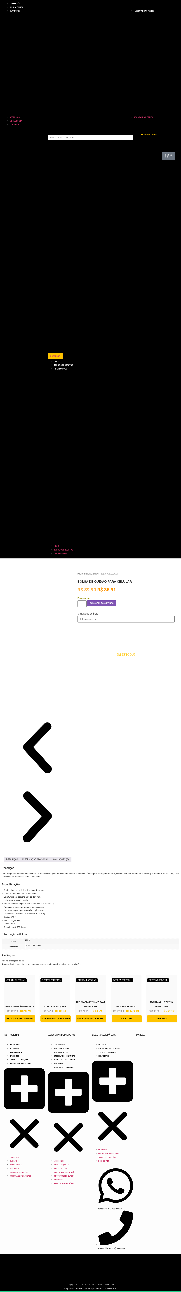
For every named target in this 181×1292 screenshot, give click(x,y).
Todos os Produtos (63, 365)
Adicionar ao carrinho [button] (20, 1018)
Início (56, 361)
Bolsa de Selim (61, 1052)
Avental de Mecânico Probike (19, 1007)
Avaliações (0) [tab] (60, 859)
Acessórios (59, 1045)
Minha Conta (16, 7)
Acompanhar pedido (144, 11)
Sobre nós (15, 3)
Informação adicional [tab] (35, 859)
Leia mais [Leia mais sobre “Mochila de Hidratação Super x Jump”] (162, 1018)
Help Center (104, 1056)
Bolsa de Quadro (61, 1049)
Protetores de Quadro (64, 1060)
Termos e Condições (19, 1060)
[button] (28, 64)
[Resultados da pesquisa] (90, 309)
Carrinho (14, 1049)
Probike (88, 574)
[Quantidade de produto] (82, 603)
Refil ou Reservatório (64, 1067)
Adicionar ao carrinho (102, 602)
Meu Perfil (103, 1045)
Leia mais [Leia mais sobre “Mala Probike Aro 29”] (126, 1018)
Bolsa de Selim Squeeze (55, 1007)
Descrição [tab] (12, 859)
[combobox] (90, 137)
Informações (60, 369)
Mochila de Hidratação (64, 1056)
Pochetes (58, 1064)
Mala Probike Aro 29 (126, 1007)
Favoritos (15, 11)
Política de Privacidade (20, 1064)
